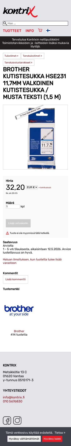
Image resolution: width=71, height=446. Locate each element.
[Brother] (19, 318)
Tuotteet (12, 31)
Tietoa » (60, 432)
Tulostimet (11, 55)
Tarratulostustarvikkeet (18, 62)
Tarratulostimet (32, 55)
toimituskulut (45, 187)
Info (30, 31)
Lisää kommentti (15, 279)
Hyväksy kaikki (52, 438)
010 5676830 (12, 401)
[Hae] (35, 23)
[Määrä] (13, 206)
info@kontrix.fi (14, 397)
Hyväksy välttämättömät (24, 438)
